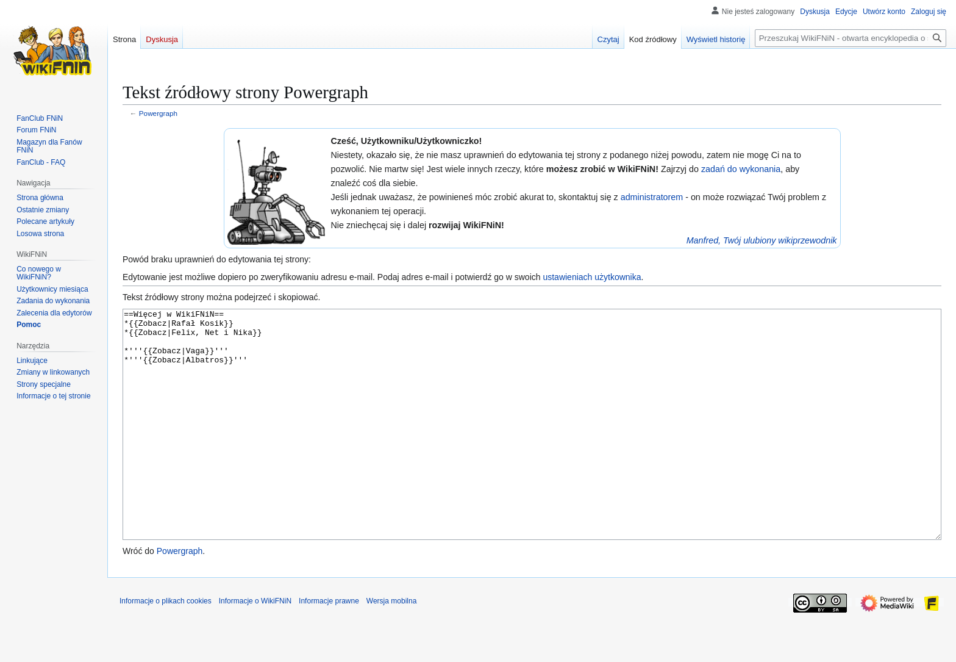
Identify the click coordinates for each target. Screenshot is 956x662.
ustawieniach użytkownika (592, 277)
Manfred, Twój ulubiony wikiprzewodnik (762, 240)
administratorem (652, 197)
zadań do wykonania (740, 169)
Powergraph (158, 113)
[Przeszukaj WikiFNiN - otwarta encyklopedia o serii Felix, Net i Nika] (850, 38)
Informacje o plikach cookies (166, 646)
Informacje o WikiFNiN (255, 646)
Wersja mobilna (391, 646)
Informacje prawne (329, 646)
